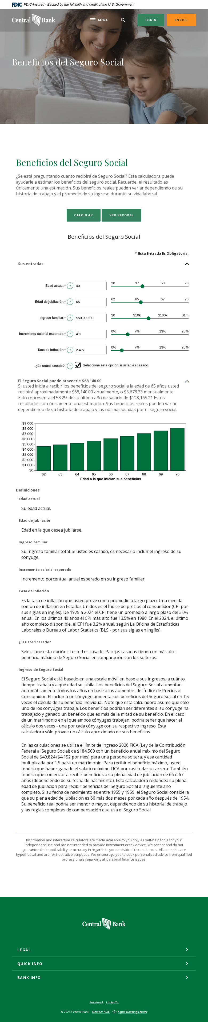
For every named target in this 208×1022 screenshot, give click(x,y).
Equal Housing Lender (132, 1012)
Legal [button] (24, 949)
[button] (104, 264)
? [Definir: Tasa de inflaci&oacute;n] (70, 349)
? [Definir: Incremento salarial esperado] (70, 333)
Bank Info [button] (29, 977)
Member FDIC (101, 1012)
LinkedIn (112, 1002)
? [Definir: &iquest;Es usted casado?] (70, 365)
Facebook (96, 1002)
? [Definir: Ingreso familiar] (70, 317)
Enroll (181, 20)
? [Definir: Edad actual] (70, 285)
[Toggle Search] (123, 20)
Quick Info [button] (29, 963)
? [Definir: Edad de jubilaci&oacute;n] (70, 301)
